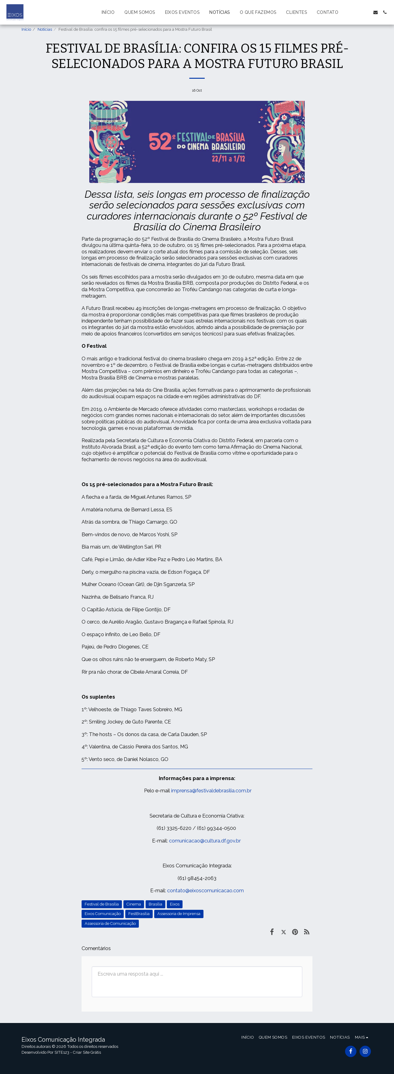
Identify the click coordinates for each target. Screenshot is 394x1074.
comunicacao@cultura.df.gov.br (205, 841)
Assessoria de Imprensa (178, 913)
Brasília (155, 904)
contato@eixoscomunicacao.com (205, 890)
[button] (348, 12)
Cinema (134, 904)
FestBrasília (139, 913)
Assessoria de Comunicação (110, 923)
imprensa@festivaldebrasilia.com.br (211, 790)
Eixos (174, 904)
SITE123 (61, 1052)
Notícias (45, 29)
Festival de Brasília (102, 904)
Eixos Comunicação (103, 913)
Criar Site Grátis (87, 1052)
